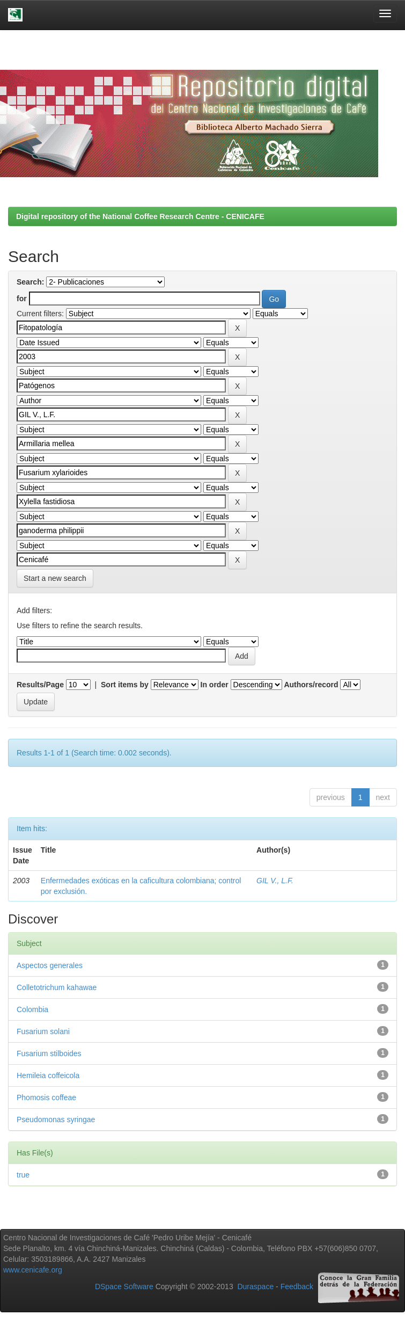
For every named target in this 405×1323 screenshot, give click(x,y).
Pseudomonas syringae (56, 1119)
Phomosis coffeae (46, 1097)
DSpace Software (124, 1286)
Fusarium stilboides (49, 1053)
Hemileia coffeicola (48, 1075)
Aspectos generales (50, 965)
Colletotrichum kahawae (57, 987)
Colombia (32, 1009)
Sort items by (125, 684)
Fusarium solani (43, 1031)
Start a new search (55, 578)
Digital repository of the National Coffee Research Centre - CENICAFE (140, 216)
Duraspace (255, 1286)
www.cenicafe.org (32, 1270)
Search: (30, 282)
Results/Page (40, 684)
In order (215, 684)
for (22, 298)
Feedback (297, 1286)
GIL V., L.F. (274, 880)
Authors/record (311, 684)
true (23, 1175)
